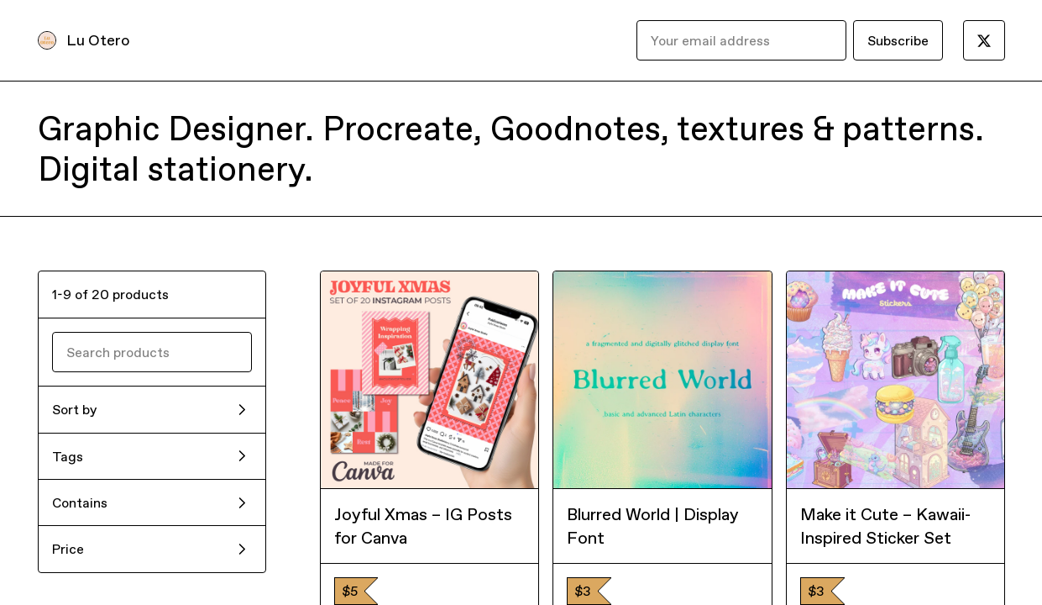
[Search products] (152, 352)
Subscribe (898, 40)
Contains (79, 502)
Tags (67, 456)
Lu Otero (97, 39)
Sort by (74, 409)
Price (68, 548)
